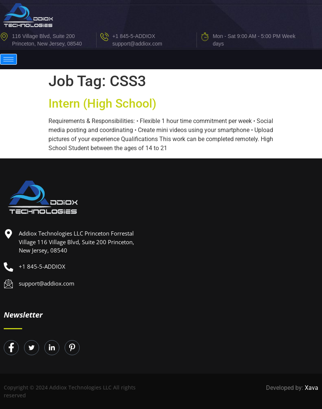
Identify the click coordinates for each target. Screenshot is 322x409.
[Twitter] (31, 347)
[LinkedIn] (51, 347)
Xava (311, 387)
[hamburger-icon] (8, 59)
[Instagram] (72, 347)
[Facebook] (11, 347)
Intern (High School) (102, 103)
